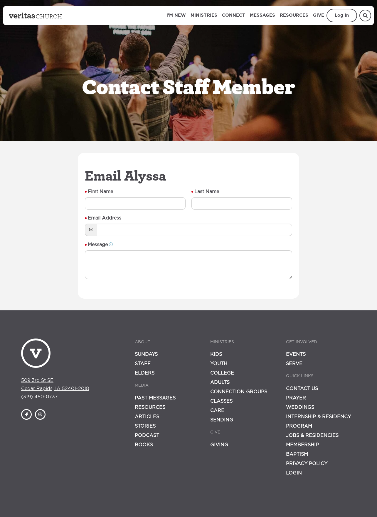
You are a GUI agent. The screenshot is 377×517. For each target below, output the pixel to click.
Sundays (146, 354)
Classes (221, 401)
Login (294, 473)
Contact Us (302, 388)
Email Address (104, 218)
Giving (219, 445)
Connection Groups (238, 392)
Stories (145, 426)
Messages (262, 15)
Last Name (206, 191)
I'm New (176, 15)
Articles (147, 416)
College (222, 373)
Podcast (147, 435)
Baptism (297, 454)
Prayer (296, 398)
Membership (302, 445)
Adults (220, 382)
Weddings (300, 407)
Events (296, 354)
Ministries (204, 15)
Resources (294, 15)
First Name (100, 191)
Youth (218, 363)
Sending (221, 420)
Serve (294, 363)
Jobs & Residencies (312, 435)
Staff (143, 363)
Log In (342, 15)
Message (100, 244)
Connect (233, 15)
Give (318, 15)
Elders (144, 373)
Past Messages (155, 398)
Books (144, 445)
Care (217, 410)
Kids (216, 354)
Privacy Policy (306, 463)
